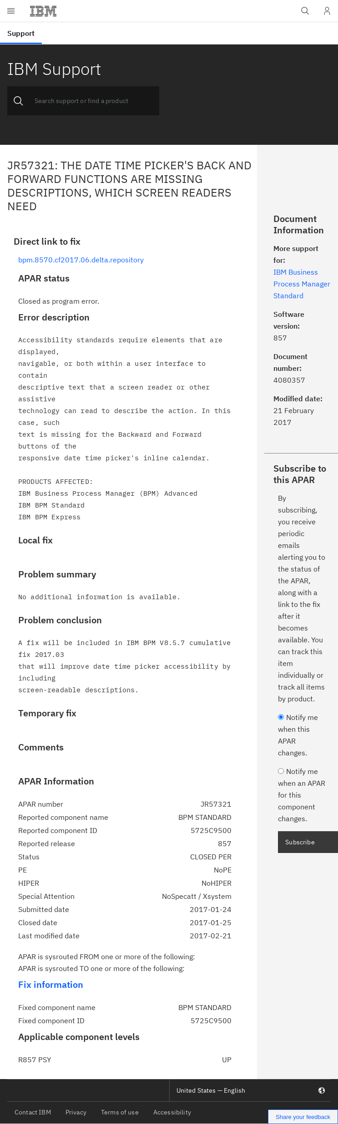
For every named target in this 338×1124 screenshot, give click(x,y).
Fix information (50, 984)
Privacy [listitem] (76, 1112)
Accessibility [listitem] (172, 1112)
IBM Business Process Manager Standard (301, 283)
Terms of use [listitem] (120, 1112)
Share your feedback (303, 1117)
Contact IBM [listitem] (33, 1112)
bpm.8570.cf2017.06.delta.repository (81, 259)
